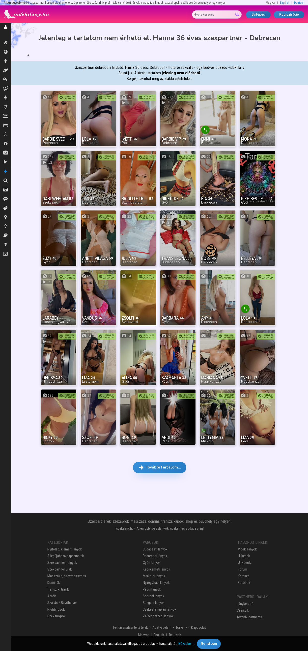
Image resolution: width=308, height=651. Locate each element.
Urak (5, 97)
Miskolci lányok (154, 576)
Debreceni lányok (155, 556)
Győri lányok (152, 562)
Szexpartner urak (59, 569)
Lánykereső (245, 603)
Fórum (242, 569)
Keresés (244, 576)
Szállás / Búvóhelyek (5, 125)
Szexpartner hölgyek (62, 562)
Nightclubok (56, 609)
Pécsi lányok (152, 589)
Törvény (181, 627)
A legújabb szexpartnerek (65, 556)
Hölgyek (5, 61)
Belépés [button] (258, 14)
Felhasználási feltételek (130, 627)
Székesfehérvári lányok (159, 609)
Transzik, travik (5, 107)
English (284, 2)
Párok (5, 88)
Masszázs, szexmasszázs (66, 576)
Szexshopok (56, 616)
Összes (5, 52)
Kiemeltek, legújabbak (5, 42)
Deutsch (299, 2)
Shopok (5, 143)
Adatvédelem (161, 627)
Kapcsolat (198, 627)
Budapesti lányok (155, 549)
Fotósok (244, 582)
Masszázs (5, 70)
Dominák (5, 79)
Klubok (5, 134)
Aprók (5, 116)
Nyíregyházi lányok (156, 582)
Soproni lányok (153, 596)
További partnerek (249, 617)
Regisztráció (289, 14)
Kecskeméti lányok (156, 569)
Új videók (5, 161)
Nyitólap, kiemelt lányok (64, 549)
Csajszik (243, 610)
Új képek (5, 152)
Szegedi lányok (154, 602)
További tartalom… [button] (159, 467)
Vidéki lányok (247, 549)
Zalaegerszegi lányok (158, 616)
